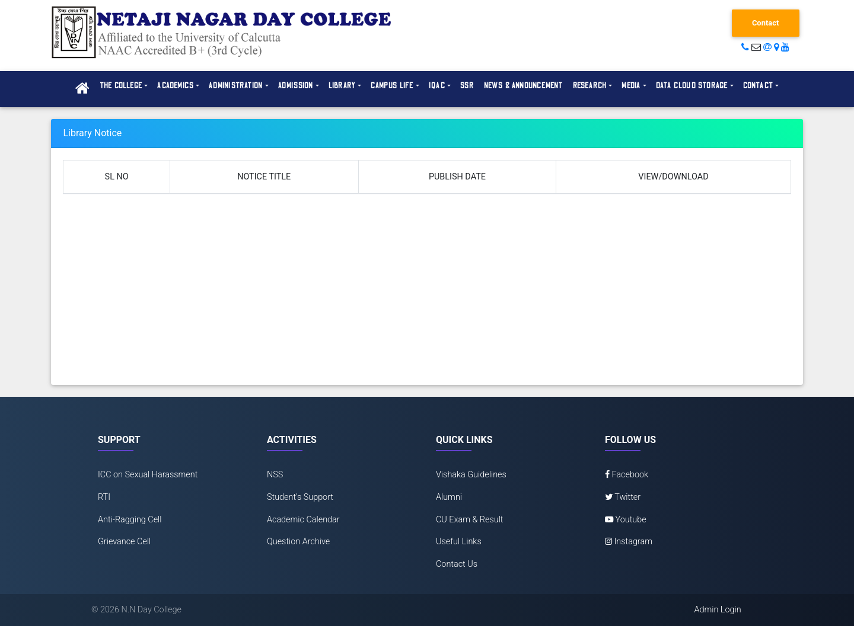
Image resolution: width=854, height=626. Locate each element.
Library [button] (342, 86)
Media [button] (631, 86)
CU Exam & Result (470, 520)
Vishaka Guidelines (471, 475)
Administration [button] (236, 86)
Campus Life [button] (392, 86)
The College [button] (121, 86)
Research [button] (590, 86)
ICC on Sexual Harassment (147, 475)
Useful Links (459, 542)
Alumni (449, 497)
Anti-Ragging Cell (130, 520)
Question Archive (298, 542)
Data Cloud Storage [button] (692, 86)
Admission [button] (296, 86)
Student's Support (300, 497)
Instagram (628, 542)
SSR (467, 86)
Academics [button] (175, 86)
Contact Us (456, 564)
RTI (104, 497)
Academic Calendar (303, 520)
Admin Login (717, 610)
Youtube (625, 520)
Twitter (622, 497)
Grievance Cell (124, 542)
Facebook (626, 475)
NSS (275, 475)
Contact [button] (758, 86)
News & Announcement (523, 86)
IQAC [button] (437, 86)
